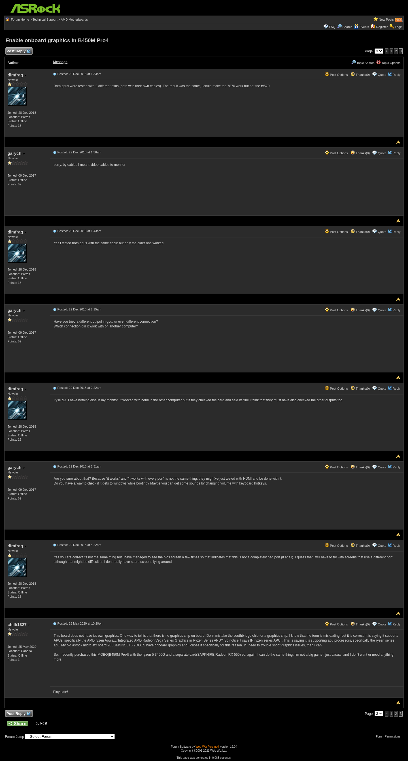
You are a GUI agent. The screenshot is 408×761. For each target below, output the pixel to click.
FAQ (332, 27)
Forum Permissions (389, 736)
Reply (396, 74)
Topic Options (388, 63)
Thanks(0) (360, 74)
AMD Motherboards (74, 19)
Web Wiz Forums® (207, 746)
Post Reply (18, 51)
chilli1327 (18, 624)
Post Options (336, 74)
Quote (382, 74)
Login (399, 27)
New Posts (386, 19)
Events (361, 27)
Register (382, 27)
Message (60, 62)
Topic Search (363, 63)
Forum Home (20, 19)
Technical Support (45, 19)
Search (347, 27)
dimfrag (16, 74)
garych (15, 153)
